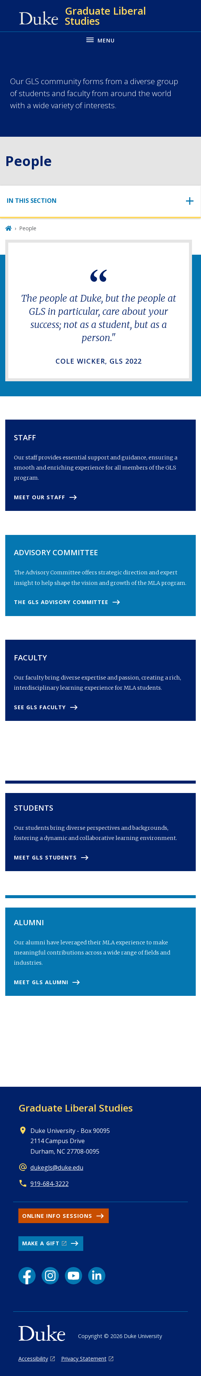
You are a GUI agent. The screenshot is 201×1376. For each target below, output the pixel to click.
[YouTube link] (73, 1275)
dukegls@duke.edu (56, 1167)
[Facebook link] (27, 1275)
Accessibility (33, 1358)
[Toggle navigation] (100, 200)
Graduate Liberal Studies (75, 1108)
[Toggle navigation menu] (100, 40)
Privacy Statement (83, 1358)
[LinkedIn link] (96, 1275)
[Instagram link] (50, 1275)
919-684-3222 (49, 1184)
